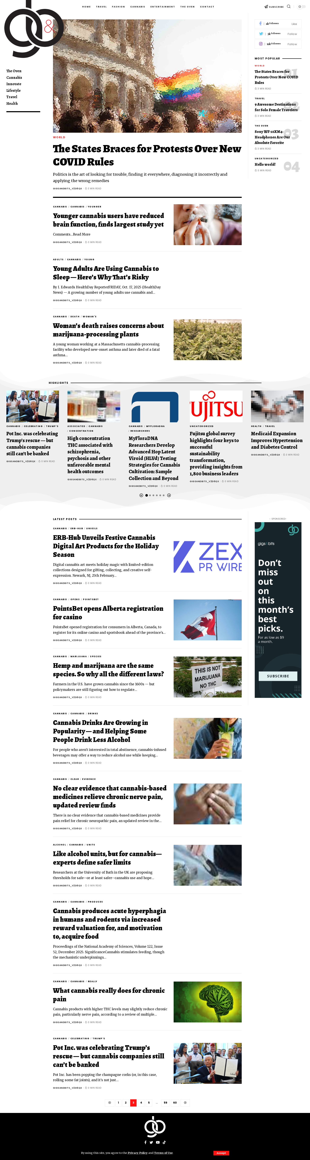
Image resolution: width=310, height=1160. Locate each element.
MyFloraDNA (155, 426)
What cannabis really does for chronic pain (109, 995)
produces (95, 901)
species (96, 656)
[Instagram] (278, 44)
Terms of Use (163, 1152)
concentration (81, 431)
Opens (75, 599)
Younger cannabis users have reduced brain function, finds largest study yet (108, 220)
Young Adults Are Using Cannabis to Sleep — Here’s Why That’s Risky (106, 273)
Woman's (90, 316)
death (75, 316)
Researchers (140, 431)
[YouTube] (157, 1143)
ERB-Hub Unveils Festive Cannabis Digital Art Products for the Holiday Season (106, 546)
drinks (93, 713)
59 (165, 1102)
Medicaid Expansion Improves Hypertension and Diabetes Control (277, 440)
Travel (260, 98)
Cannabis (60, 206)
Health (256, 426)
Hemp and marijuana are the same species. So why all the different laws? (108, 670)
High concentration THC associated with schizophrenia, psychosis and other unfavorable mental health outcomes (90, 455)
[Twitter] (278, 34)
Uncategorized (267, 158)
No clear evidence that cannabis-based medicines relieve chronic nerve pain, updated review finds (110, 796)
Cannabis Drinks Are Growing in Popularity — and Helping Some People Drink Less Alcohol (100, 731)
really (92, 981)
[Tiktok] (164, 1143)
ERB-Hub (76, 528)
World (59, 137)
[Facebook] (278, 24)
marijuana (78, 656)
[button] (141, 495)
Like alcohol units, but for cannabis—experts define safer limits (107, 858)
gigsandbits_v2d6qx (67, 188)
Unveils (92, 528)
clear (74, 779)
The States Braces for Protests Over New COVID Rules (147, 155)
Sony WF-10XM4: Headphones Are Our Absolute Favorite (272, 137)
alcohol (59, 844)
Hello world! (265, 164)
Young (89, 259)
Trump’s (52, 426)
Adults (58, 259)
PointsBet (91, 599)
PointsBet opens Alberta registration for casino (108, 613)
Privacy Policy (138, 1152)
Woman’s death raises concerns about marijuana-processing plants (108, 330)
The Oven (262, 125)
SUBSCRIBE (276, 7)
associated (76, 426)
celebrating (33, 426)
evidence (89, 779)
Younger (94, 206)
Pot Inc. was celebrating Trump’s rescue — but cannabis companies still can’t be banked (32, 443)
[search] (288, 6)
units (91, 844)
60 (175, 1102)
